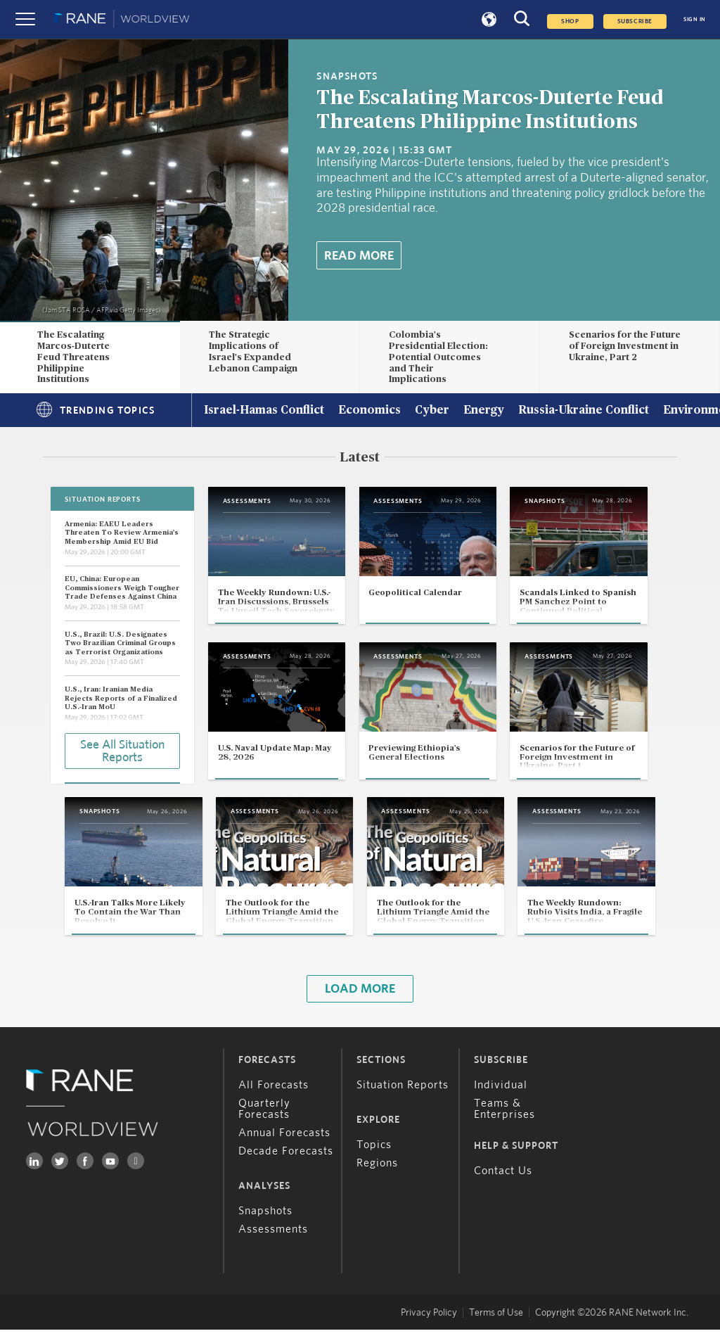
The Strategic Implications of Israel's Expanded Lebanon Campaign (253, 351)
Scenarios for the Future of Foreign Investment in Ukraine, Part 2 (625, 346)
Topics (374, 1158)
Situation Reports (402, 1098)
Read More (359, 256)
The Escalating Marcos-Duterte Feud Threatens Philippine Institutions (73, 357)
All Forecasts (273, 1098)
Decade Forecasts (285, 1164)
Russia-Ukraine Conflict (583, 410)
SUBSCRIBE (634, 21)
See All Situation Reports (122, 750)
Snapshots (265, 1224)
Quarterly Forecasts (264, 1122)
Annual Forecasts (284, 1146)
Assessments (273, 1242)
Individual (500, 1098)
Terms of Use (496, 1326)
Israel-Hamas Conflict (264, 410)
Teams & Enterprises (504, 1122)
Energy (483, 410)
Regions (377, 1176)
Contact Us (503, 1184)
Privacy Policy (429, 1326)
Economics (369, 410)
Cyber (432, 410)
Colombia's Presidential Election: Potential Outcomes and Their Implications (438, 357)
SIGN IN (694, 19)
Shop (570, 21)
